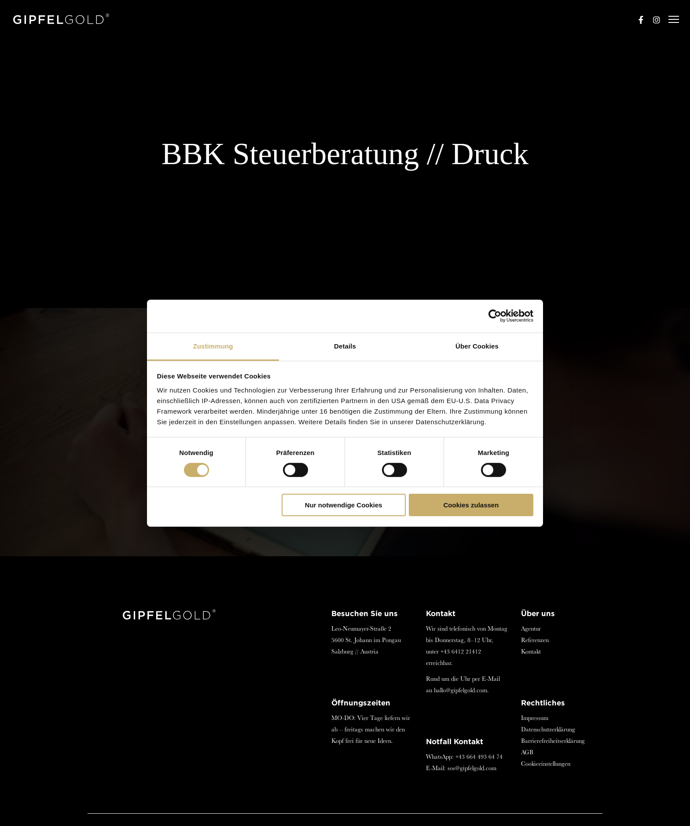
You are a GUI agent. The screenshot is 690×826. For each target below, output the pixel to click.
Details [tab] (345, 345)
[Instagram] (653, 20)
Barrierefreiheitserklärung (553, 740)
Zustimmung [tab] (213, 345)
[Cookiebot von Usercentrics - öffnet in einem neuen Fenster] (494, 316)
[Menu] (670, 20)
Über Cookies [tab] (477, 345)
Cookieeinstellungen (545, 763)
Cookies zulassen (471, 505)
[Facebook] (637, 20)
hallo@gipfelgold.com (460, 690)
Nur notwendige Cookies (343, 505)
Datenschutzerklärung (548, 729)
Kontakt (531, 651)
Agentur (531, 628)
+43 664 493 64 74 (479, 756)
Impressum (534, 717)
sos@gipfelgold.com (472, 768)
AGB (527, 752)
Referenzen (535, 639)
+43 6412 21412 (460, 651)
